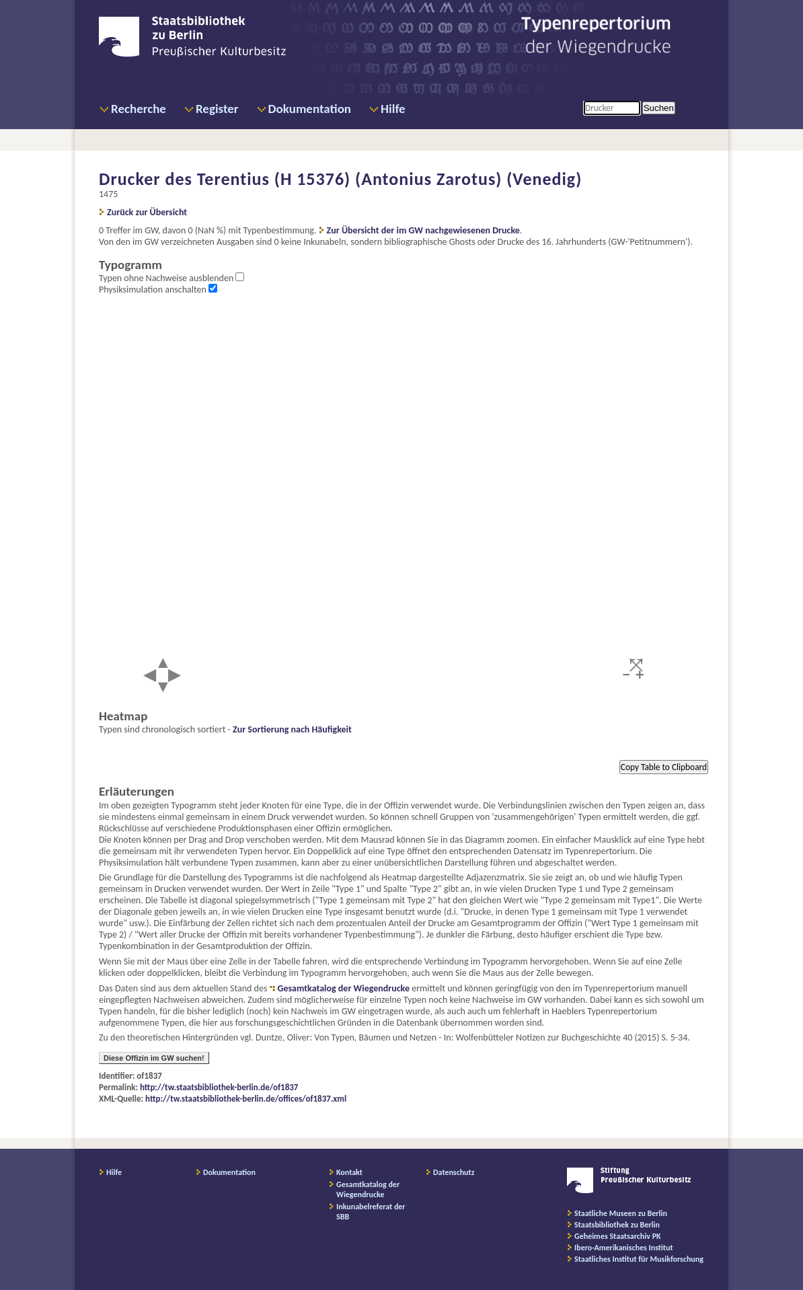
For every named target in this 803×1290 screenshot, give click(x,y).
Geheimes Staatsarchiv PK (617, 1236)
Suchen (659, 108)
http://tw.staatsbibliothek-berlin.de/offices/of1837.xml (245, 1099)
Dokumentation (309, 108)
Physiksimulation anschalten (153, 289)
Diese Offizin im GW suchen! (154, 1058)
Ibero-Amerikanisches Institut (623, 1247)
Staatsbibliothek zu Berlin (617, 1224)
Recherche (138, 108)
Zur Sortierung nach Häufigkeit (292, 729)
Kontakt (349, 1172)
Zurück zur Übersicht (147, 212)
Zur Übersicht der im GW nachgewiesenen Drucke (423, 230)
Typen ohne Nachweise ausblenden (167, 278)
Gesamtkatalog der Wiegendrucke (344, 988)
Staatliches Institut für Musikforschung (638, 1259)
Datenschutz (454, 1172)
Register (217, 108)
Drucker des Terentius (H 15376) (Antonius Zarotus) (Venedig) (340, 179)
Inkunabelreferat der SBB (371, 1211)
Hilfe (393, 108)
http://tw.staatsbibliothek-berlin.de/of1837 (219, 1087)
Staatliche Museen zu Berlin (620, 1213)
